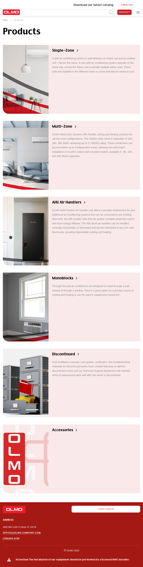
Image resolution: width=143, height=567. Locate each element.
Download (126, 5)
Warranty (124, 12)
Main (5, 20)
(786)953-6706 (11, 538)
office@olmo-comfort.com (22, 533)
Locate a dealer (106, 509)
